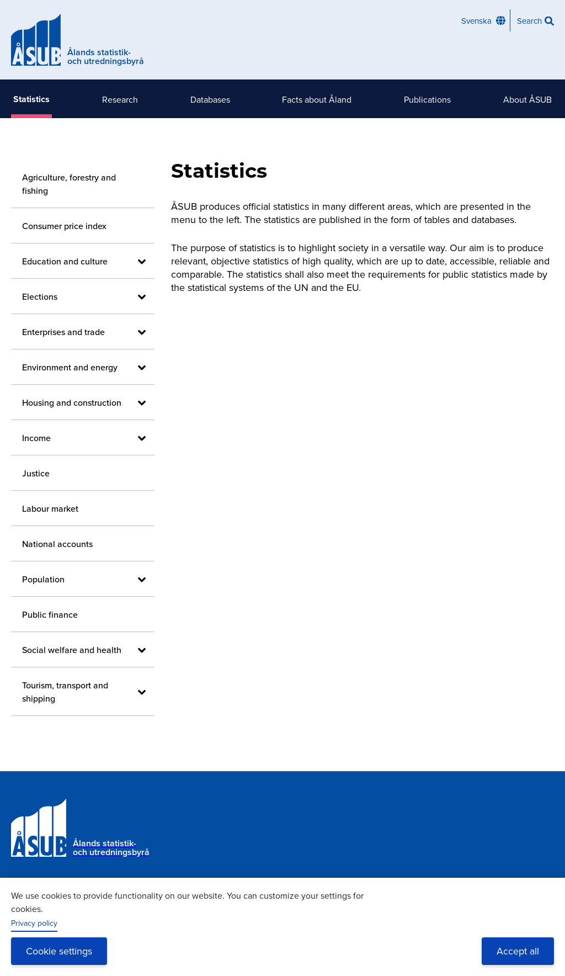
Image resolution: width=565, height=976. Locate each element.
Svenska (476, 20)
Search (529, 20)
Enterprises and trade (63, 332)
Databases (210, 99)
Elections (39, 296)
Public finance (50, 614)
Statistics (31, 99)
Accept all (518, 951)
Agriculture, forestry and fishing (69, 184)
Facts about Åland (316, 99)
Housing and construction (71, 402)
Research (120, 99)
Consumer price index (64, 226)
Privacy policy (34, 923)
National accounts (57, 544)
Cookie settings (59, 951)
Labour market (50, 508)
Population (43, 579)
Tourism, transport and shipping (65, 691)
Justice (36, 473)
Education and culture (65, 261)
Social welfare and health (71, 650)
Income (36, 438)
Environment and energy (70, 367)
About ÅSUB (527, 99)
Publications (427, 99)
